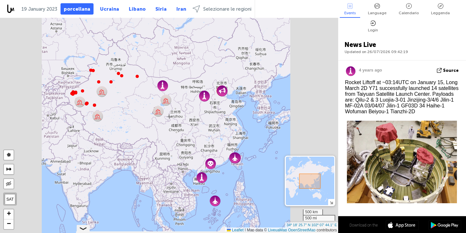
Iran (181, 9)
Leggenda (440, 9)
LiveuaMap (277, 230)
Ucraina (109, 9)
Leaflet (235, 230)
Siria (161, 9)
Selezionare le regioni (222, 9)
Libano (137, 9)
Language (377, 9)
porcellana (77, 9)
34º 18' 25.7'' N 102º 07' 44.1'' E (312, 225)
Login (373, 26)
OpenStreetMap (302, 230)
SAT (10, 199)
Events (350, 9)
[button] (86, 103)
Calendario (409, 9)
